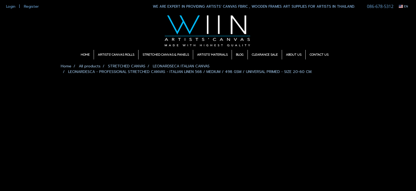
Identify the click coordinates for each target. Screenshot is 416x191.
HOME (85, 55)
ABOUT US (293, 55)
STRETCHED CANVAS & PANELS (165, 55)
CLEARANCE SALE (265, 55)
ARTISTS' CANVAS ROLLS (116, 55)
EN (403, 6)
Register (31, 6)
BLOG (240, 55)
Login (10, 6)
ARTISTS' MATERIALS (212, 55)
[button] (337, 55)
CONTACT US (319, 55)
